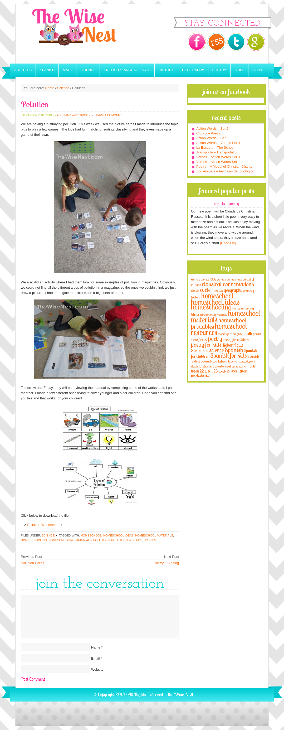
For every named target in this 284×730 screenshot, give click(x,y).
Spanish (47, 70)
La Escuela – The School (215, 147)
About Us (23, 70)
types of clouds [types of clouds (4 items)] (237, 361)
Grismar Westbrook (73, 115)
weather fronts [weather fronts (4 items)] (245, 366)
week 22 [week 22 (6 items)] (197, 371)
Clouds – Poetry (208, 133)
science (150, 540)
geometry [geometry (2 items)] (248, 291)
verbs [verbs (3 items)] (221, 366)
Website (97, 669)
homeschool (91, 535)
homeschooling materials (70, 540)
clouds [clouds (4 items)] (195, 290)
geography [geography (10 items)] (233, 290)
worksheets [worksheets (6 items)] (200, 375)
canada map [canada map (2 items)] (234, 279)
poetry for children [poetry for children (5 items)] (236, 339)
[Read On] (227, 243)
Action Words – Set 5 (212, 138)
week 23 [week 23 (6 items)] (211, 371)
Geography (193, 70)
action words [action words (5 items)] (200, 279)
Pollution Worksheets (43, 525)
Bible (239, 70)
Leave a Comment (108, 115)
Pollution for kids (126, 540)
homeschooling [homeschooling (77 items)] (211, 306)
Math (67, 70)
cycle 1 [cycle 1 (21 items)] (207, 289)
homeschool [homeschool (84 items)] (217, 295)
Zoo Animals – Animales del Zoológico (225, 171)
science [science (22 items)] (216, 350)
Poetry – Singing (166, 563)
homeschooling (34, 540)
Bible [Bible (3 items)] (213, 279)
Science (88, 70)
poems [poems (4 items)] (257, 334)
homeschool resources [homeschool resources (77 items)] (219, 329)
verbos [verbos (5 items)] (213, 366)
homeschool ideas (118, 535)
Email (95, 658)
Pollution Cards (32, 563)
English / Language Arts (127, 70)
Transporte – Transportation (217, 152)
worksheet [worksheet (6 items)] (239, 371)
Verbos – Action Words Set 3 (218, 157)
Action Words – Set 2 (212, 128)
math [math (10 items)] (247, 333)
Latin (257, 70)
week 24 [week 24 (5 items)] (225, 371)
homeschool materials (154, 535)
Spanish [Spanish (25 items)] (234, 350)
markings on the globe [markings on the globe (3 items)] (230, 334)
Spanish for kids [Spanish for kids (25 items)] (228, 355)
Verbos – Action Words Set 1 (218, 162)
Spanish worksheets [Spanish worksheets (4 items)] (214, 361)
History (166, 70)
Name (95, 647)
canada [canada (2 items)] (221, 279)
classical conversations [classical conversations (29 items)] (228, 284)
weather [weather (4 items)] (229, 366)
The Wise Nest (81, 34)
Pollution (101, 540)
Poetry (219, 70)
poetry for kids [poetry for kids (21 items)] (206, 344)
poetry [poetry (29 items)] (215, 338)
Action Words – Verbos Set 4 (218, 143)
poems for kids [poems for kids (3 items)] (199, 340)
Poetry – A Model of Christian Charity (224, 166)
